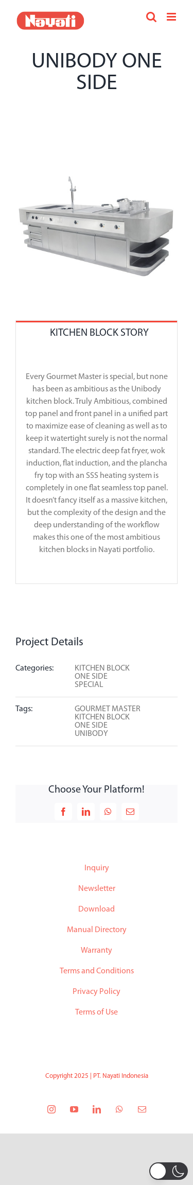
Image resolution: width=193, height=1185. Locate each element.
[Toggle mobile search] (151, 16)
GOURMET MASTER (108, 709)
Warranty (96, 951)
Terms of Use (96, 1012)
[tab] (96, 332)
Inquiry (96, 868)
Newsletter (96, 889)
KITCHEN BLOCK (102, 668)
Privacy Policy (96, 992)
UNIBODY (91, 734)
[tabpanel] (96, 464)
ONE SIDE (91, 677)
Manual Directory (97, 930)
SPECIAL (89, 685)
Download (96, 909)
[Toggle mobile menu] (172, 16)
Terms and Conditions (97, 971)
